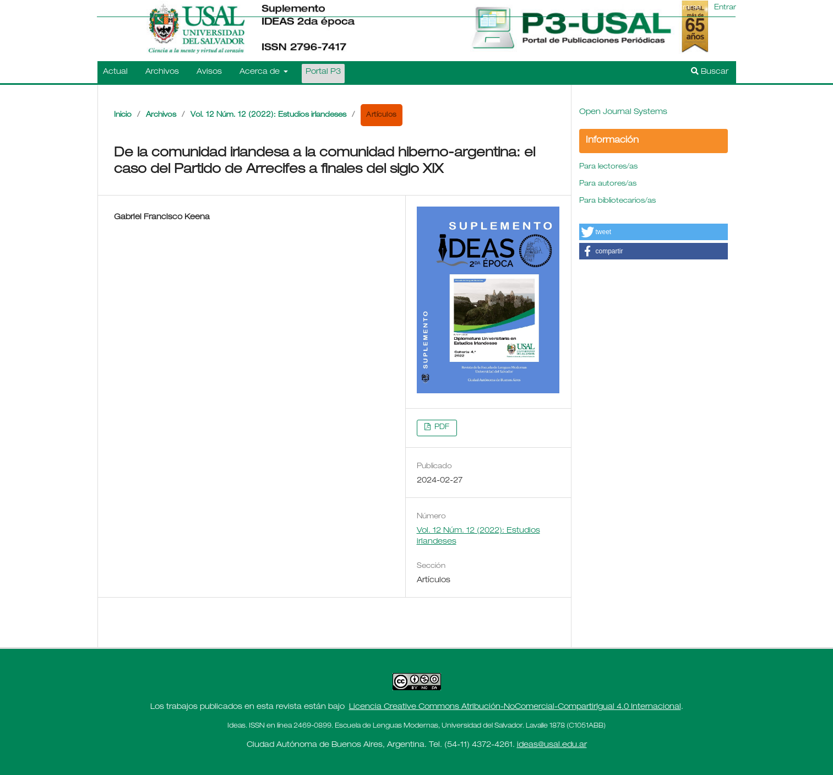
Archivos (162, 72)
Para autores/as (607, 184)
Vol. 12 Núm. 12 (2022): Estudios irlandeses (268, 115)
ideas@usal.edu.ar (552, 745)
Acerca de (260, 72)
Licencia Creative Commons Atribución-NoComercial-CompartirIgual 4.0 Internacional (515, 707)
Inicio (123, 115)
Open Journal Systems (623, 112)
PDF (440, 427)
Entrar (725, 8)
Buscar (709, 71)
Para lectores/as (608, 167)
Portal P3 (323, 72)
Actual (115, 72)
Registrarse (680, 8)
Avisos (209, 72)
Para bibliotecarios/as (617, 201)
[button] (653, 232)
